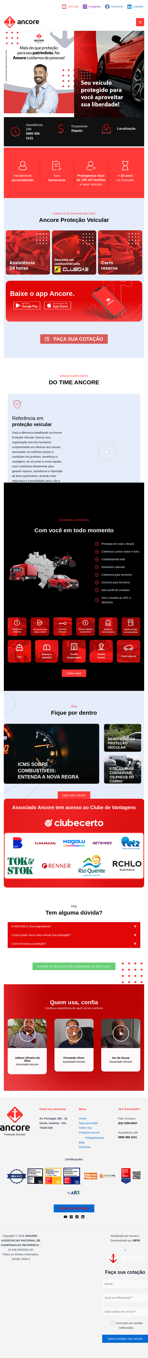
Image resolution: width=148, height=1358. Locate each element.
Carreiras (84, 1146)
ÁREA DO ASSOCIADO (74, 1208)
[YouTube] (70, 6)
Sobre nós (85, 1127)
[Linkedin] (135, 6)
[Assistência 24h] (15, 133)
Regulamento (93, 1137)
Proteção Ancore (89, 1132)
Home (82, 1118)
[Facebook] (114, 6)
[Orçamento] (61, 130)
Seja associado (88, 1123)
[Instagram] (92, 6)
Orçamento (79, 128)
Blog (81, 1142)
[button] (27, 1093)
